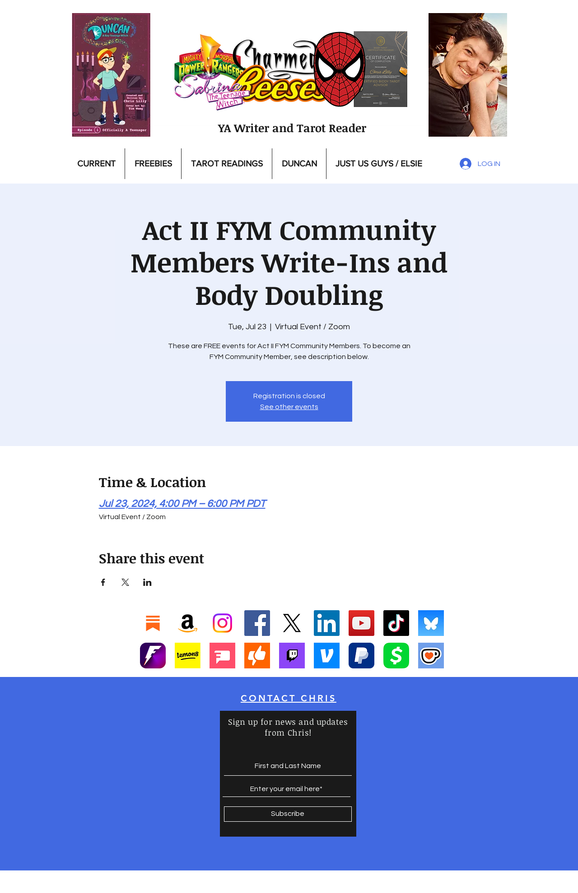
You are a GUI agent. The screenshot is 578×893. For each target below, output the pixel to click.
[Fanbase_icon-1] (153, 655)
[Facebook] (257, 623)
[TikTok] (396, 623)
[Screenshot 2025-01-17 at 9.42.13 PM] (222, 655)
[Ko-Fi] (431, 655)
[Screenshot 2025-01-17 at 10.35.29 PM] (257, 655)
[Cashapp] (396, 655)
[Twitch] (292, 655)
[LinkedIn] (327, 623)
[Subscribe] (288, 814)
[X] (292, 623)
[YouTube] (361, 623)
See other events (289, 406)
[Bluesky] (431, 623)
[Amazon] (187, 623)
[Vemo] (327, 655)
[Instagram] (222, 623)
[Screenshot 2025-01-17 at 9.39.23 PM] (187, 655)
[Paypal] (361, 655)
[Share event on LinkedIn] (147, 582)
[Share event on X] (125, 582)
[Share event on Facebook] (103, 582)
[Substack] (153, 623)
